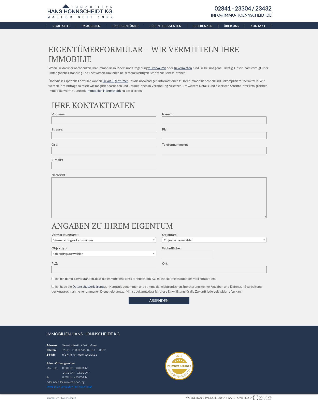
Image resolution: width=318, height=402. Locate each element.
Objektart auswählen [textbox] (178, 240)
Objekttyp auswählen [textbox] (68, 254)
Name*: (167, 114)
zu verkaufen (157, 68)
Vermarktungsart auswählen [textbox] (73, 240)
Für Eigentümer (125, 26)
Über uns (231, 26)
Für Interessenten (166, 26)
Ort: (55, 144)
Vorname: (59, 114)
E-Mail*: (57, 159)
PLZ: (55, 263)
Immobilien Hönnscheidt (104, 90)
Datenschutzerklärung (88, 286)
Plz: (164, 129)
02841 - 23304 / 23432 (243, 8)
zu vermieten (183, 68)
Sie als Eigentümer (115, 81)
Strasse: (57, 129)
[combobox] (104, 240)
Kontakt (257, 26)
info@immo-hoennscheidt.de (241, 15)
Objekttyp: (59, 248)
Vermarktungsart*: (65, 234)
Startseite (61, 26)
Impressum (52, 397)
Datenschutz (68, 397)
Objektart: (169, 234)
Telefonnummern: (175, 144)
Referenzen (203, 26)
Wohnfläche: (171, 248)
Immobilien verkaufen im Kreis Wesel (69, 386)
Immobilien (91, 26)
